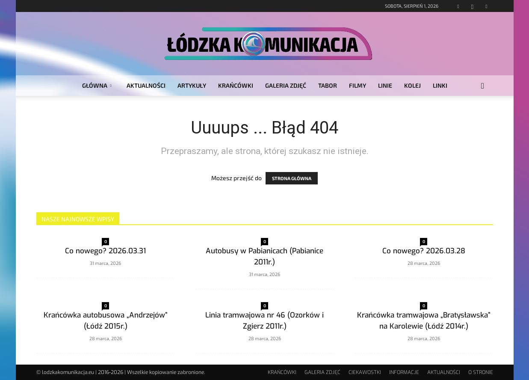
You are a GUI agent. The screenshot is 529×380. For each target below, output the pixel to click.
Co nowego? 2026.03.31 (105, 251)
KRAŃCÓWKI (235, 85)
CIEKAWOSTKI (365, 372)
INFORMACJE (404, 372)
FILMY (357, 85)
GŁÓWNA (97, 85)
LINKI (440, 85)
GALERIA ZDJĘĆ (285, 85)
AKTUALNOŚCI (146, 85)
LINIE (385, 85)
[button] (483, 86)
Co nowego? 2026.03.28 (423, 251)
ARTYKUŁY (191, 85)
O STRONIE (480, 372)
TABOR (327, 85)
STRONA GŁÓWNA (291, 178)
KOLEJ (412, 85)
